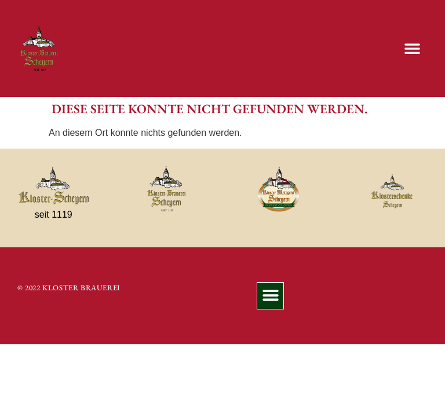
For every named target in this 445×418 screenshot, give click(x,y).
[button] (412, 49)
